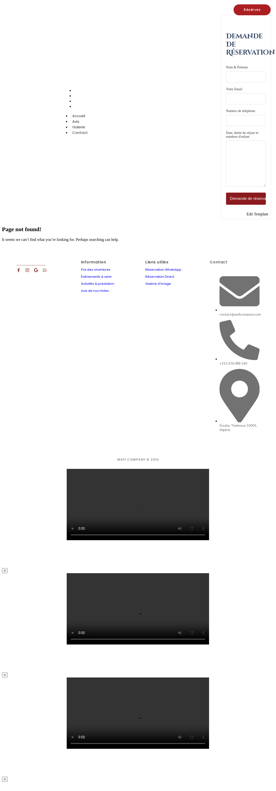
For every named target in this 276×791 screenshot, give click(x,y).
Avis (75, 125)
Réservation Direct (159, 284)
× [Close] (5, 578)
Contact (83, 110)
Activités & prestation (97, 291)
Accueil (78, 119)
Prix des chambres (95, 277)
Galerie (78, 131)
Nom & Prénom (246, 73)
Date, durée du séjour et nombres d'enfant (246, 163)
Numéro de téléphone (246, 117)
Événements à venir (96, 284)
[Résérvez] (252, 9)
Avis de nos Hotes (95, 298)
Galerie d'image (158, 291)
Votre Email (246, 95)
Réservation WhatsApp (163, 277)
